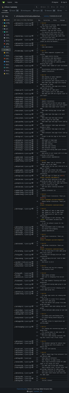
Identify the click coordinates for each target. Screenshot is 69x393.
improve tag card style (21, 36)
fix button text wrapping (22, 229)
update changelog (20, 161)
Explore (10, 2)
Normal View (46, 20)
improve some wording (22, 69)
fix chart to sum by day (22, 79)
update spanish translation (23, 101)
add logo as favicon (21, 136)
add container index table (22, 125)
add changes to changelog (23, 209)
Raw (39, 20)
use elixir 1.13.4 (19, 262)
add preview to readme (22, 350)
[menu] (30, 391)
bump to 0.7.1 (19, 75)
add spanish (18, 40)
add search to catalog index (23, 23)
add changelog (19, 327)
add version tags (20, 341)
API (41, 391)
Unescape (62, 20)
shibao (6, 7)
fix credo (17, 275)
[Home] (3, 2)
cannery (14, 7)
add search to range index (23, 25)
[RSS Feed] (37, 7)
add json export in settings (23, 142)
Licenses (36, 391)
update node (19, 99)
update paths (19, 170)
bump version (19, 266)
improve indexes (20, 58)
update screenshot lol (21, 190)
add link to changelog (21, 277)
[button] (32, 23)
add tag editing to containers (23, 358)
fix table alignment (20, 51)
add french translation (21, 234)
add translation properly (22, 243)
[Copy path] (60, 16)
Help (16, 2)
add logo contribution (21, 176)
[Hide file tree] (2, 16)
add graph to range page (22, 140)
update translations (21, 71)
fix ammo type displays (22, 365)
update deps (19, 231)
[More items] (66, 11)
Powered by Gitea (22, 389)
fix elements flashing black (23, 281)
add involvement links (21, 227)
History (55, 20)
